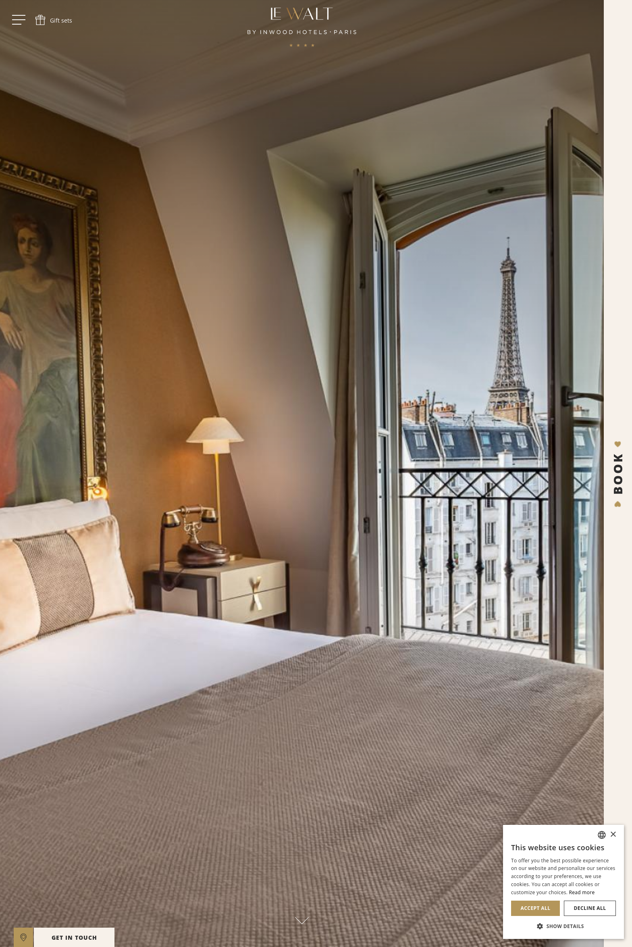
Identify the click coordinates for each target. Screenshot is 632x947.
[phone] (53, 20)
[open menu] (18, 20)
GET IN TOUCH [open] (74, 937)
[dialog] (563, 882)
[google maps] (23, 937)
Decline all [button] (590, 908)
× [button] (613, 835)
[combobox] (602, 835)
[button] (563, 926)
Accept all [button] (536, 908)
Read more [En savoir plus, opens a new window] (582, 892)
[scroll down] (302, 918)
